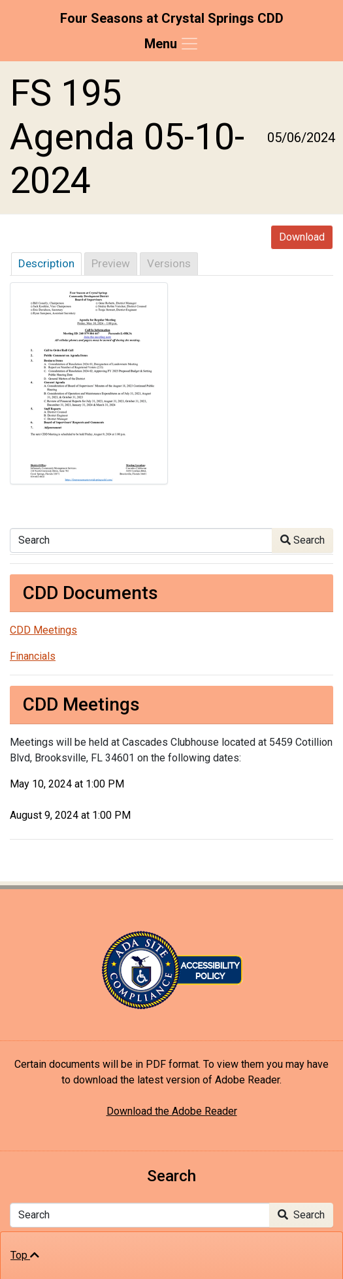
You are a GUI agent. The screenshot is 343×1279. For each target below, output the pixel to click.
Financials (33, 656)
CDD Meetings (43, 630)
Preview (110, 263)
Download (302, 237)
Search (302, 540)
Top (24, 1255)
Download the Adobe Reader (171, 1111)
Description (46, 263)
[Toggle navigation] (172, 43)
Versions (169, 263)
